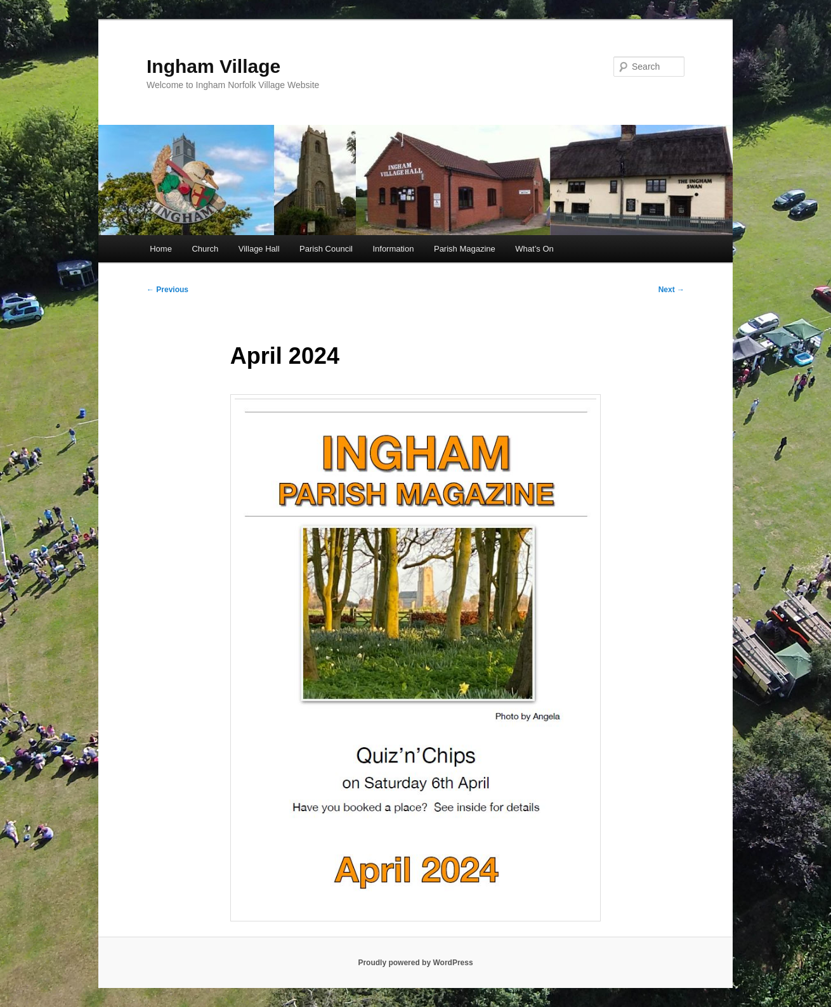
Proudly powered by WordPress (415, 962)
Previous (167, 289)
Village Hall (259, 248)
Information (393, 248)
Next (671, 289)
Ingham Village (213, 66)
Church (205, 248)
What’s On (534, 248)
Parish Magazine (464, 248)
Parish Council (326, 248)
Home (161, 248)
